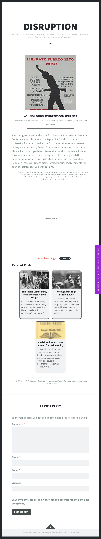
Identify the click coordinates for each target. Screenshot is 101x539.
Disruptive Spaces (71, 120)
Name (16, 457)
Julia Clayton (31, 381)
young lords (82, 381)
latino (74, 381)
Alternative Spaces (31, 120)
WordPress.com (72, 533)
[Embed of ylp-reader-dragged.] (53, 218)
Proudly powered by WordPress (35, 533)
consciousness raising (53, 381)
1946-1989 (18, 120)
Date (61, 120)
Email (16, 469)
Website (16, 483)
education (67, 381)
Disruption (50, 26)
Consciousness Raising (49, 120)
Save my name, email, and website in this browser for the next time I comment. (50, 501)
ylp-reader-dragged (46, 258)
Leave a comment (50, 383)
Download (65, 258)
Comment (18, 424)
